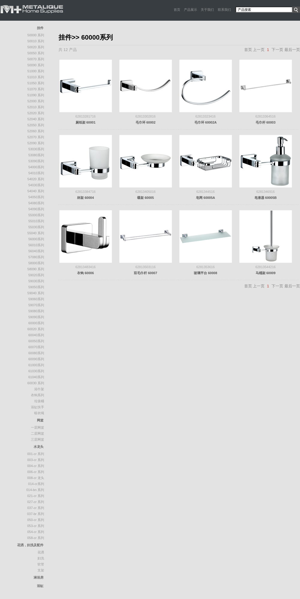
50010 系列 (35, 41)
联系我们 (224, 9)
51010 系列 (35, 77)
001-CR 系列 (35, 454)
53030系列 (36, 149)
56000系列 (36, 239)
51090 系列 (35, 95)
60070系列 (36, 347)
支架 (41, 570)
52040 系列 (35, 119)
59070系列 (36, 305)
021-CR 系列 (35, 496)
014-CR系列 (36, 484)
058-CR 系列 (35, 538)
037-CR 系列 (35, 508)
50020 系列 (35, 47)
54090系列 (36, 209)
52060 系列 (35, 131)
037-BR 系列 (35, 514)
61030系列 (36, 371)
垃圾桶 (39, 401)
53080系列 (36, 155)
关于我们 (207, 9)
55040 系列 (35, 233)
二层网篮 (37, 433)
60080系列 (36, 353)
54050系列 (36, 197)
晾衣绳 (39, 413)
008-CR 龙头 (35, 478)
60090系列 (36, 359)
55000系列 (36, 215)
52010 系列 (35, 107)
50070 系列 (35, 59)
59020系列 (36, 275)
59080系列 (36, 311)
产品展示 (190, 9)
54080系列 (36, 203)
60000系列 (36, 323)
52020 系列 (35, 113)
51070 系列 (35, 89)
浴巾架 (39, 389)
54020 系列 (35, 179)
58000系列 (36, 263)
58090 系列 (35, 269)
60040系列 (36, 335)
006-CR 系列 (35, 472)
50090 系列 (35, 65)
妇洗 (41, 558)
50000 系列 (35, 35)
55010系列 (36, 221)
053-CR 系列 (35, 526)
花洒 (41, 552)
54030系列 (36, 185)
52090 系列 (35, 143)
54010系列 (36, 173)
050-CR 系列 (35, 520)
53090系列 (36, 161)
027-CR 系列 (35, 502)
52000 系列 (35, 101)
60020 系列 (35, 329)
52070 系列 (35, 137)
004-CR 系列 (35, 466)
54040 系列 (35, 191)
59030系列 (36, 281)
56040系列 (36, 251)
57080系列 (36, 257)
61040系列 (36, 377)
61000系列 (36, 365)
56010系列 (36, 245)
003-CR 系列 (35, 460)
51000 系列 (35, 71)
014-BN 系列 (35, 490)
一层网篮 (37, 427)
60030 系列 (35, 383)
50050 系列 (35, 53)
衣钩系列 (37, 395)
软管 (41, 564)
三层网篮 (37, 439)
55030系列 (36, 227)
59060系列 (36, 299)
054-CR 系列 (35, 532)
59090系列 (36, 317)
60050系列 (36, 341)
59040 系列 (35, 293)
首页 (177, 9)
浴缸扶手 (37, 407)
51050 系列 (35, 83)
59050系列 (36, 287)
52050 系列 (35, 125)
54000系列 (36, 167)
